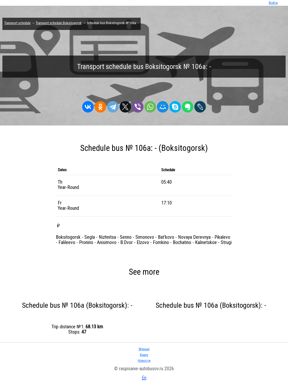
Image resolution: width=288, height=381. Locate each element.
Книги (144, 355)
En (144, 378)
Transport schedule (17, 23)
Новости (144, 360)
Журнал (144, 349)
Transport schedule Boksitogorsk (59, 23)
